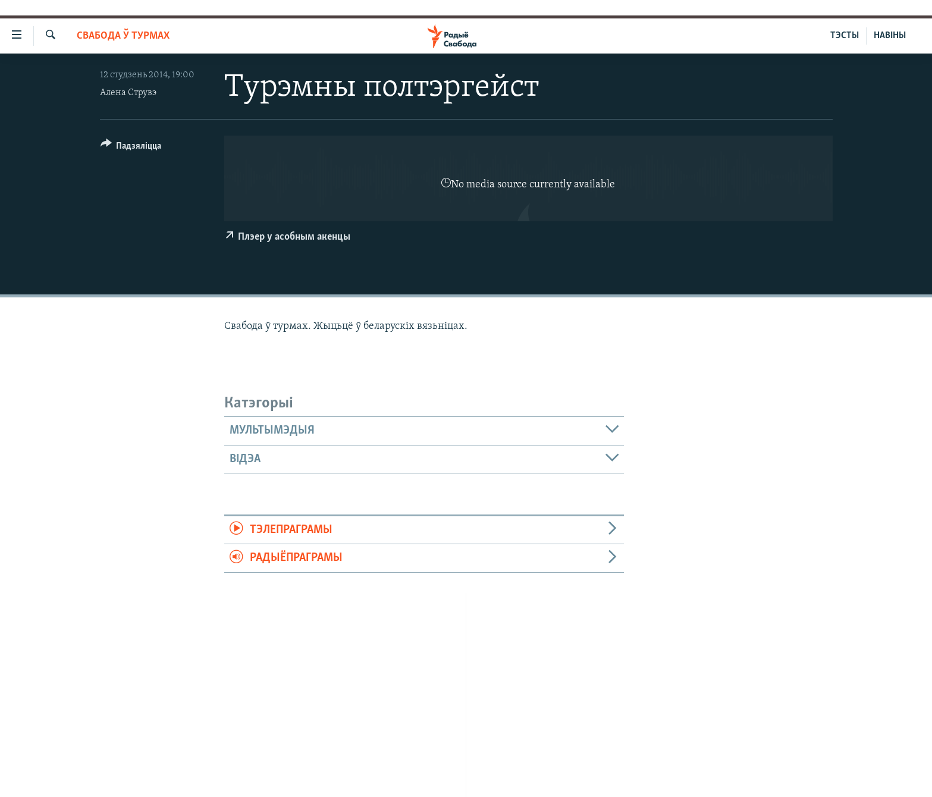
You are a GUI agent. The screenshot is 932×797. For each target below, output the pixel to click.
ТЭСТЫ (844, 35)
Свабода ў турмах (123, 36)
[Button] (131, 148)
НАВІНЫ (890, 35)
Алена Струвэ (128, 93)
